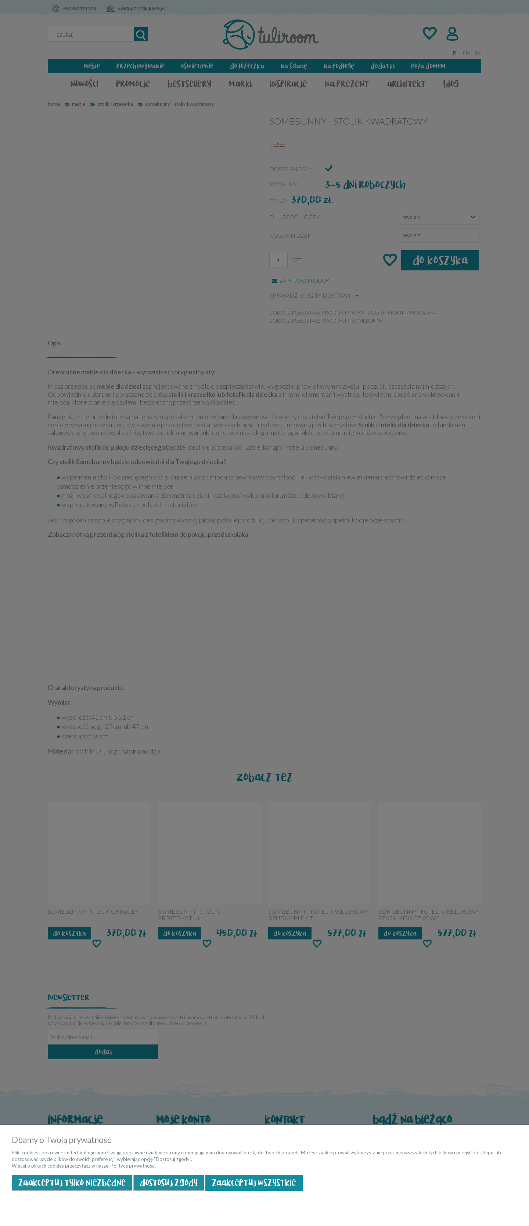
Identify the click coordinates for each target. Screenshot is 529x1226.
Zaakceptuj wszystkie (254, 1183)
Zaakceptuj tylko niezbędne (72, 1183)
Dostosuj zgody (169, 1183)
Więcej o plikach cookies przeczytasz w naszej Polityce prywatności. (84, 1166)
